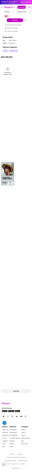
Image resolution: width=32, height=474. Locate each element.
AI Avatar (12, 443)
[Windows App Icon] (17, 411)
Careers (23, 432)
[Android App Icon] (11, 411)
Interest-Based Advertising (10, 460)
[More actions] (12, 183)
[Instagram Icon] (12, 416)
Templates (4, 441)
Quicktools (12, 441)
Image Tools (5, 429)
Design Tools (5, 435)
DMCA (8, 463)
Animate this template (12, 28)
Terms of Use (12, 454)
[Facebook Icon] (3, 416)
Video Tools (5, 432)
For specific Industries (15, 438)
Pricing (11, 446)
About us (23, 435)
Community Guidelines (22, 460)
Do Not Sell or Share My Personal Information (15, 457)
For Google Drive (14, 435)
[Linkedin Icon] (16, 416)
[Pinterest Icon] (25, 416)
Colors (4, 443)
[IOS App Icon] (4, 411)
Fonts (3, 446)
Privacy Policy (20, 454)
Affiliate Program (25, 438)
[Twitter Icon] (7, 416)
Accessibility (22, 463)
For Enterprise (13, 429)
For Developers (13, 432)
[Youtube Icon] (21, 416)
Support (23, 429)
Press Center (24, 443)
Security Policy (15, 463)
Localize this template (12, 31)
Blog (22, 441)
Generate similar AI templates (14, 25)
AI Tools (4, 438)
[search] (14, 7)
